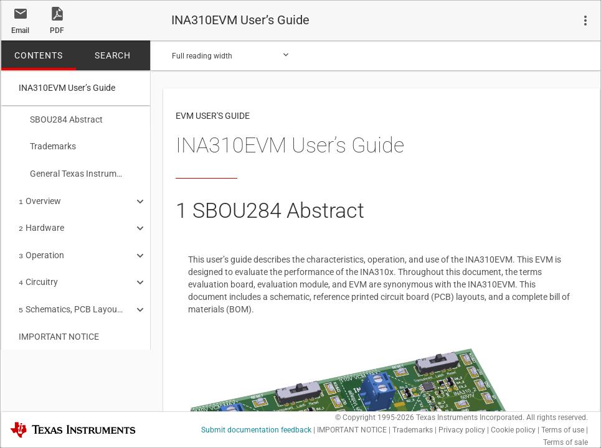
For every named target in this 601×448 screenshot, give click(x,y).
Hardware (41, 223)
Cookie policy (513, 430)
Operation (41, 249)
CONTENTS (38, 55)
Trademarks (47, 145)
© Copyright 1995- (374, 417)
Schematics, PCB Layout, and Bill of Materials (71, 301)
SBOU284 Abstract (61, 119)
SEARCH (113, 55)
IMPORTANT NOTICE (59, 327)
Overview (40, 197)
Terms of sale (565, 442)
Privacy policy (461, 430)
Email (20, 30)
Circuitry (38, 274)
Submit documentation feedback (256, 430)
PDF (57, 30)
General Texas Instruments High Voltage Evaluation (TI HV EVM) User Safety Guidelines (71, 171)
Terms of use (562, 430)
